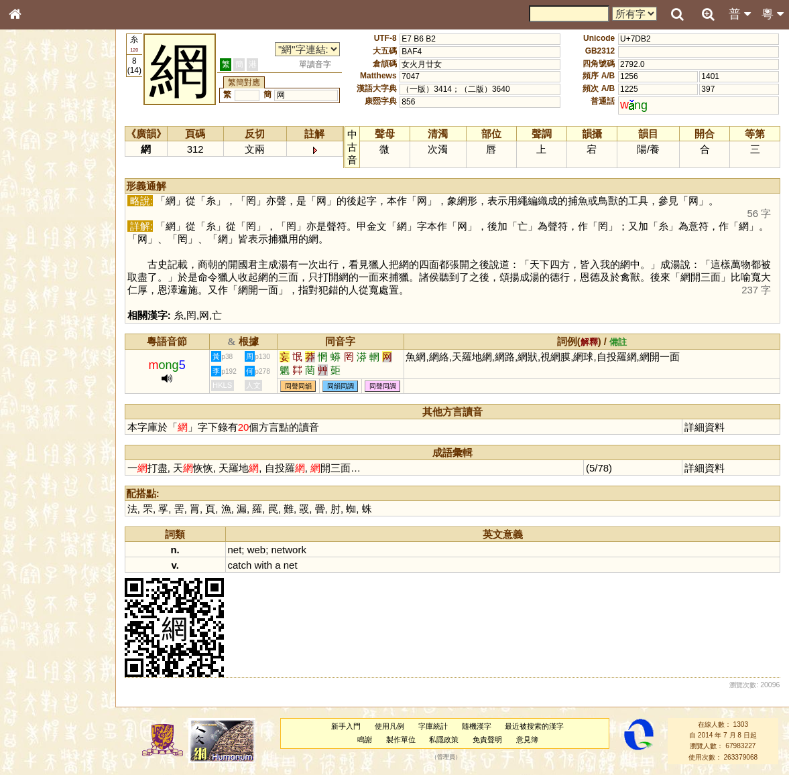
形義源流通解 (41, 231)
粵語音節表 (37, 266)
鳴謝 (364, 739)
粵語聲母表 (37, 279)
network (288, 549)
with (263, 565)
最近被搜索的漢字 (534, 726)
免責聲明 (487, 739)
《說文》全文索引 (49, 420)
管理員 (446, 757)
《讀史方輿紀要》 (49, 433)
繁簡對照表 (37, 459)
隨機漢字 (476, 726)
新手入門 (346, 726)
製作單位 (401, 739)
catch (240, 565)
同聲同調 (382, 386)
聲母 (27, 359)
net (235, 549)
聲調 (64, 359)
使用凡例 (389, 726)
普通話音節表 (41, 371)
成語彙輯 (33, 446)
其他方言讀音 (41, 384)
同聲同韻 (298, 386)
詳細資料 (704, 427)
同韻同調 (340, 386)
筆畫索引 (33, 192)
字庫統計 (433, 726)
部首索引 (33, 179)
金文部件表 (37, 218)
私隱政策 (444, 739)
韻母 (46, 359)
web (256, 549)
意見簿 (527, 739)
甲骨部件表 (37, 205)
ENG (59, 147)
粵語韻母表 (37, 292)
